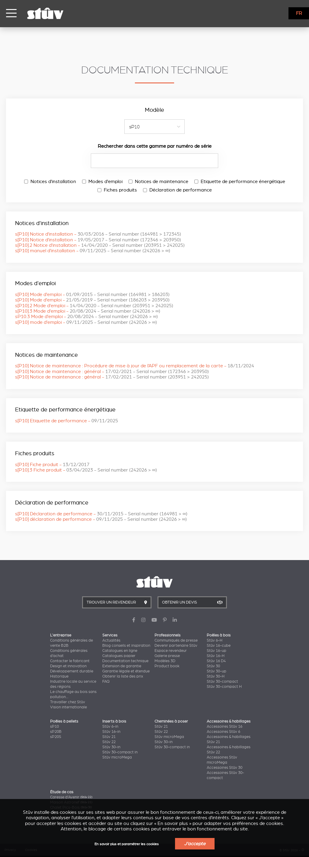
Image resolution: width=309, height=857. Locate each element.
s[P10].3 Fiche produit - (86, 470)
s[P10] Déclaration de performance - (101, 514)
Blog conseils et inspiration (126, 645)
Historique (59, 676)
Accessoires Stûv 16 (224, 726)
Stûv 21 (109, 737)
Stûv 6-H (214, 640)
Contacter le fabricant (70, 661)
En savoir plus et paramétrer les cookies (126, 844)
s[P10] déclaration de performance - (101, 519)
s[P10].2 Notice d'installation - (100, 245)
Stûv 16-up (216, 651)
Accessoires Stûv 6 (223, 732)
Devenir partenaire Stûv (175, 645)
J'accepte (194, 843)
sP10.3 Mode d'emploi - (86, 316)
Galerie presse (167, 656)
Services (109, 635)
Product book (167, 666)
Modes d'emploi (102, 181)
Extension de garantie (121, 666)
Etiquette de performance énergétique (239, 181)
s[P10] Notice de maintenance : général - (112, 371)
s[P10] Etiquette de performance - (66, 421)
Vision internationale (68, 707)
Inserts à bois (114, 721)
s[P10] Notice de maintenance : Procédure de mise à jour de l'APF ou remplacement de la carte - (134, 366)
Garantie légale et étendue (126, 671)
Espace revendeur (170, 651)
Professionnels (167, 635)
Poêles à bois (219, 635)
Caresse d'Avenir (71, 797)
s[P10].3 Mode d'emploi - (87, 311)
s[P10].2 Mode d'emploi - (94, 305)
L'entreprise (60, 635)
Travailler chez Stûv (67, 702)
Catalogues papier (118, 656)
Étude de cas (61, 792)
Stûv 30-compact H (224, 687)
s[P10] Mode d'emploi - (92, 294)
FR (299, 13)
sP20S (55, 737)
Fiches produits (117, 190)
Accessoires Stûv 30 (224, 767)
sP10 (54, 726)
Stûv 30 (213, 666)
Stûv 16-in (111, 732)
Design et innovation (68, 666)
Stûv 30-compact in (120, 752)
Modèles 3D (164, 661)
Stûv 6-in (110, 726)
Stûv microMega (117, 757)
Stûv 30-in (111, 747)
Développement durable (71, 671)
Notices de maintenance (158, 181)
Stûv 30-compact (222, 681)
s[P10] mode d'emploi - (86, 322)
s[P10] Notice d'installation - (98, 234)
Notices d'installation (50, 181)
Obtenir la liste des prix (122, 676)
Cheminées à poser (171, 721)
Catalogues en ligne (119, 651)
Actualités (111, 640)
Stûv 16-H (216, 656)
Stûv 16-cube (219, 645)
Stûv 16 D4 (216, 661)
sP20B (56, 732)
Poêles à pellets (64, 721)
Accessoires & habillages (228, 721)
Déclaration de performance (177, 190)
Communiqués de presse (176, 640)
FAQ (106, 681)
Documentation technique (125, 661)
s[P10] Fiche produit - (52, 464)
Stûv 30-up (216, 671)
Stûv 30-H (216, 676)
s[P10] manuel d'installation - (92, 250)
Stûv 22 (109, 742)
